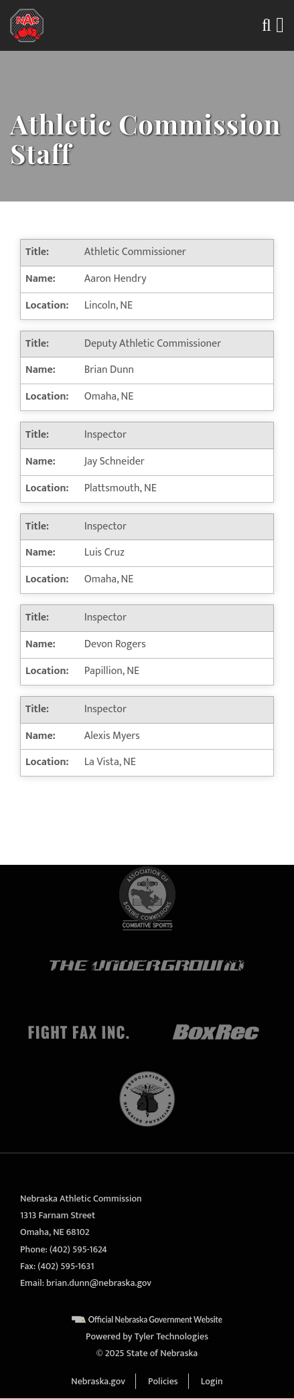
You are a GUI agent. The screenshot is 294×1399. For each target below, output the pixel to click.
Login (212, 1381)
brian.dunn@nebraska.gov (98, 1283)
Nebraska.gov (98, 1381)
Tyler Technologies (171, 1336)
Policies (163, 1381)
